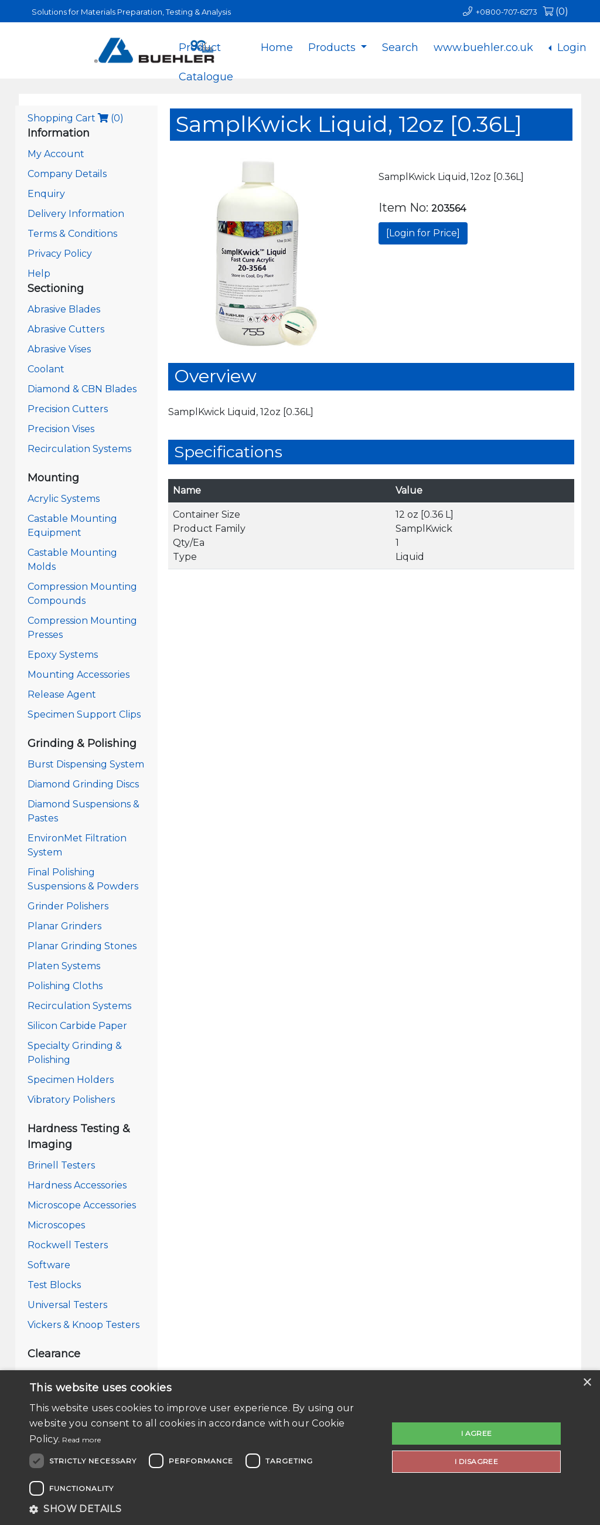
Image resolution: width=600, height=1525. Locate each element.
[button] (203, 1509)
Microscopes (56, 1225)
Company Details (67, 173)
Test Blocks (54, 1284)
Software (49, 1265)
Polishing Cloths (65, 985)
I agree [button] (476, 1433)
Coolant (46, 369)
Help (39, 273)
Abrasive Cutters (66, 329)
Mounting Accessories (78, 674)
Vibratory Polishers (71, 1099)
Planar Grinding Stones (82, 946)
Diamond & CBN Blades (82, 389)
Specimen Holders (71, 1079)
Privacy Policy (60, 253)
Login (570, 47)
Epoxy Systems (63, 654)
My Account (56, 153)
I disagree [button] (476, 1461)
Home (277, 47)
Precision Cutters (68, 409)
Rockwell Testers (68, 1245)
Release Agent (62, 694)
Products (333, 47)
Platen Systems (64, 966)
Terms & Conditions (72, 233)
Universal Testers (67, 1304)
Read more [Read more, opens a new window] (81, 1439)
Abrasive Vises (59, 349)
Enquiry (46, 193)
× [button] (586, 1382)
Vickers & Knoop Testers (83, 1324)
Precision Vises (61, 428)
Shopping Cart (76, 118)
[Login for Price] (423, 233)
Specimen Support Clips (84, 714)
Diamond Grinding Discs (83, 784)
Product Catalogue (206, 57)
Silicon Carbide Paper (77, 1025)
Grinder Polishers (68, 906)
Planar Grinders (64, 926)
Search (400, 47)
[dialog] (300, 1447)
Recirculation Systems (79, 448)
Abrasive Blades (64, 309)
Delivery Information (76, 213)
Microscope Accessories (82, 1205)
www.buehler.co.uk (483, 47)
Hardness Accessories (77, 1185)
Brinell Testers (61, 1165)
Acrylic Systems (64, 498)
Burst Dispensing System (86, 764)
